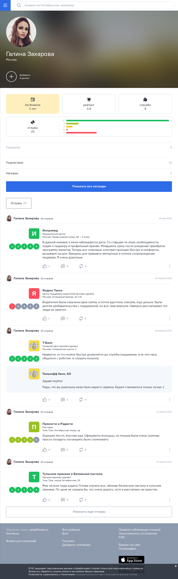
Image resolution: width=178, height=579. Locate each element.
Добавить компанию (76, 545)
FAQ (122, 537)
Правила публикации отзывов (140, 529)
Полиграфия (127, 548)
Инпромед (50, 230)
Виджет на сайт (129, 545)
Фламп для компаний (21, 541)
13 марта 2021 (164, 411)
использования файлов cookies (119, 574)
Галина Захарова (26, 218)
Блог (65, 533)
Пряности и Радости (57, 424)
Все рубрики (71, 529)
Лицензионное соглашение (138, 533)
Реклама (68, 541)
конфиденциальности (87, 574)
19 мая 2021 (165, 218)
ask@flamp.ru (39, 529)
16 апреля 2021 (163, 278)
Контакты (12, 533)
